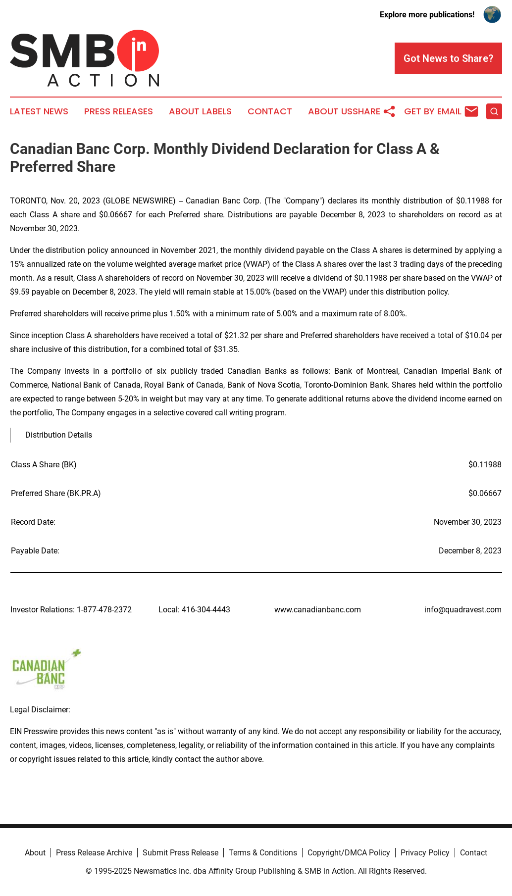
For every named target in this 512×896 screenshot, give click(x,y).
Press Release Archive (94, 852)
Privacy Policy (425, 852)
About (35, 852)
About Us (330, 111)
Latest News (39, 111)
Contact (270, 111)
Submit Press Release (180, 852)
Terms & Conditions (263, 852)
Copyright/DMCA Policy (348, 852)
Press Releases (118, 111)
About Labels (200, 111)
